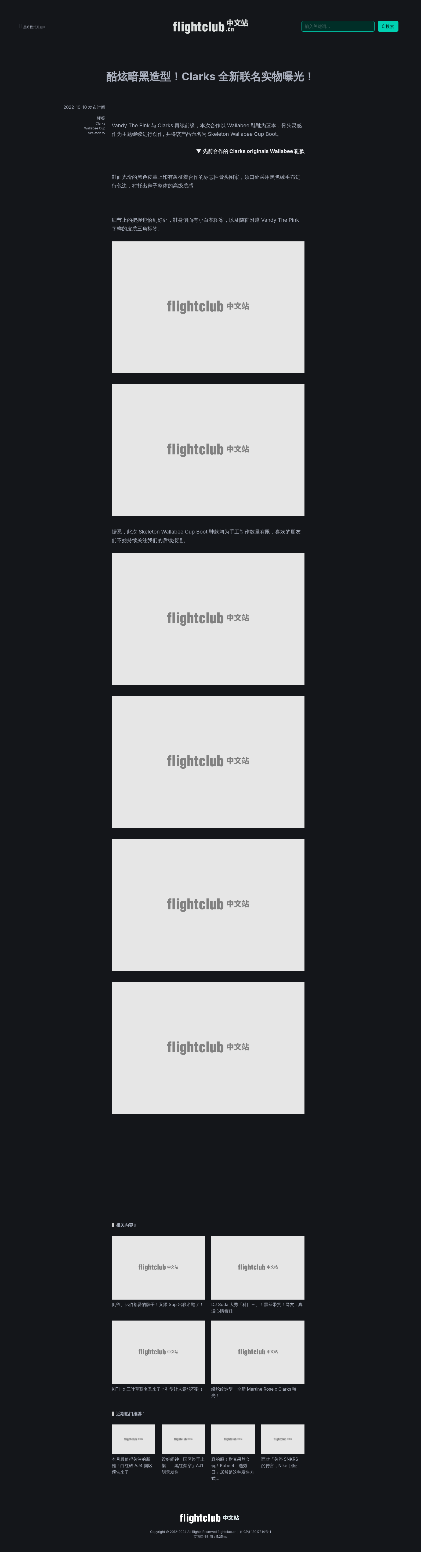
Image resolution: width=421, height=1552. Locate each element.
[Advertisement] (208, 1159)
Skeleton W (96, 133)
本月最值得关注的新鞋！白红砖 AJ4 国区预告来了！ (132, 1465)
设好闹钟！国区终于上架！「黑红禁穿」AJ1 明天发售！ (183, 1465)
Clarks (100, 123)
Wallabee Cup (94, 128)
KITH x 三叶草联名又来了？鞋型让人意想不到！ (158, 1389)
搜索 (388, 26)
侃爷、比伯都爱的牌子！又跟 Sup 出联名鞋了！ (158, 1304)
